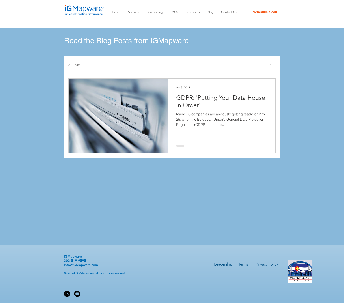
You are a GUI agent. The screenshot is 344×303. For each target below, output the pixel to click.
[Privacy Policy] (267, 264)
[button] (270, 65)
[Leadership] (223, 264)
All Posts (74, 65)
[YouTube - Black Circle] (77, 294)
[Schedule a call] (265, 12)
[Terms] (243, 264)
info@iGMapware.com (81, 265)
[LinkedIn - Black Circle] (67, 294)
